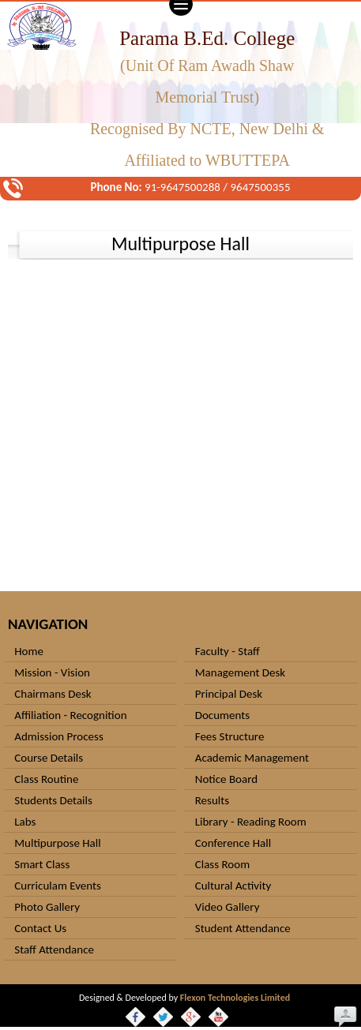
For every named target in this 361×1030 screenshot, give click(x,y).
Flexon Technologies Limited (235, 997)
